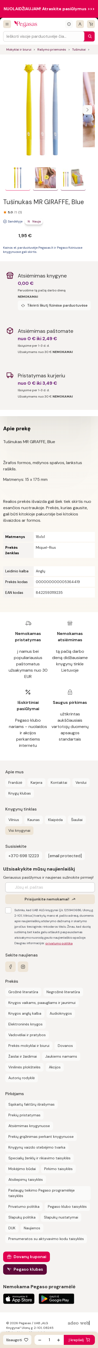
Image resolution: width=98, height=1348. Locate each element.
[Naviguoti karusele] (87, 110)
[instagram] (23, 966)
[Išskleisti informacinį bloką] (69, 24)
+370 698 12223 (23, 855)
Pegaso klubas (28, 1269)
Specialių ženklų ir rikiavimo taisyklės (39, 1158)
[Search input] (43, 36)
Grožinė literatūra (23, 992)
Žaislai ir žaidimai (22, 1056)
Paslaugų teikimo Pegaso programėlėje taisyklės (41, 1193)
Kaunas (33, 819)
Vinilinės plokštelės (24, 1067)
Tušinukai (79, 49)
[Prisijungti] (80, 24)
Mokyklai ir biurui (18, 49)
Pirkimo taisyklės (58, 1168)
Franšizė (15, 782)
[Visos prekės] (7, 24)
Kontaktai (59, 782)
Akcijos (55, 1067)
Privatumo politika (23, 1206)
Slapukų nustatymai (61, 1217)
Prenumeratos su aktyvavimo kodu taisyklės (46, 1238)
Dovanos (65, 1045)
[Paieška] (88, 36)
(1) (20, 212)
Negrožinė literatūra (63, 992)
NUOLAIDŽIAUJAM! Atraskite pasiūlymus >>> (49, 9)
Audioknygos (61, 1013)
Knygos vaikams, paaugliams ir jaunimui (42, 1002)
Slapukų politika (22, 1217)
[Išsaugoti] (17, 1340)
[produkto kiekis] (49, 1339)
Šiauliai (77, 819)
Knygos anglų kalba (24, 1013)
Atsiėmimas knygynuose (29, 1125)
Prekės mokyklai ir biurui (28, 1045)
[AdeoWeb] (79, 1323)
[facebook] (10, 966)
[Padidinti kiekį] (58, 1340)
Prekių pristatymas (24, 1115)
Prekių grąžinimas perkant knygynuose (41, 1136)
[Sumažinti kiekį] (40, 1340)
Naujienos (32, 1228)
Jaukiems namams (61, 1056)
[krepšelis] (91, 24)
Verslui (81, 782)
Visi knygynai (19, 830)
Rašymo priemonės (51, 49)
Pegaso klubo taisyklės (67, 1206)
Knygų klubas (19, 793)
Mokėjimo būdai (22, 1168)
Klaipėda (55, 819)
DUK (11, 1228)
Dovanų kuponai (30, 1256)
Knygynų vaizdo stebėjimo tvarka (36, 1147)
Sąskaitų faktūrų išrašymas (31, 1104)
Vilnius (13, 819)
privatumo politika (59, 943)
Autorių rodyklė (21, 1077)
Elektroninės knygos (25, 1024)
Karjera (36, 782)
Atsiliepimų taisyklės (25, 1179)
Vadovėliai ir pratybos (27, 1034)
